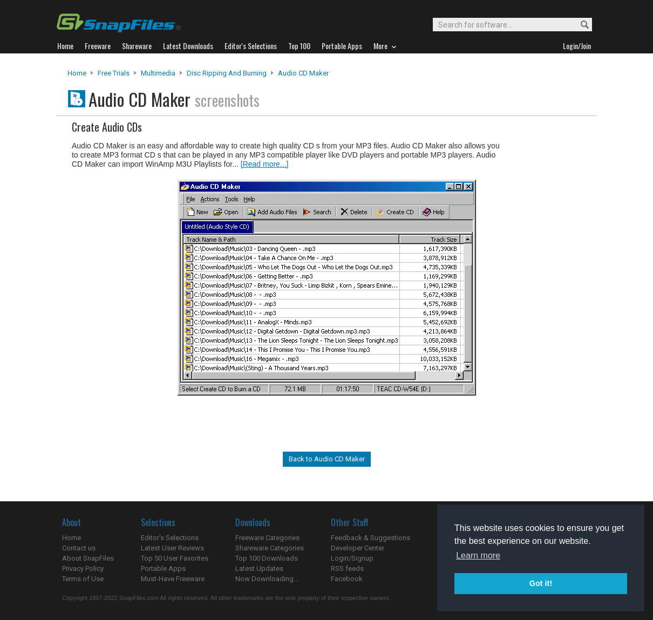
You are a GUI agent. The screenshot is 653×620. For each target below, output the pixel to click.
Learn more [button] (478, 555)
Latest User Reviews (172, 548)
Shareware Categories (269, 548)
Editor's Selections (170, 538)
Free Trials (114, 73)
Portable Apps (163, 568)
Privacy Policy (83, 568)
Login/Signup (352, 558)
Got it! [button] (540, 583)
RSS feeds (347, 568)
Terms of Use (83, 579)
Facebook (347, 579)
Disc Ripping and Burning (227, 73)
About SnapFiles (88, 558)
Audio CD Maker (303, 73)
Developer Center (357, 548)
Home (76, 73)
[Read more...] (265, 164)
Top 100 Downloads (266, 558)
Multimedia (158, 73)
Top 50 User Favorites (174, 558)
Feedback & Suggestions (370, 538)
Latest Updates (259, 568)
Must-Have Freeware (173, 579)
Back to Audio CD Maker (327, 459)
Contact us (79, 548)
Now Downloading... (266, 579)
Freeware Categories (267, 538)
